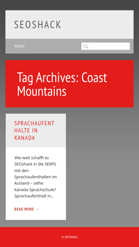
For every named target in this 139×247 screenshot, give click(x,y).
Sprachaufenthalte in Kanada (34, 130)
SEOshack (38, 24)
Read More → (26, 209)
